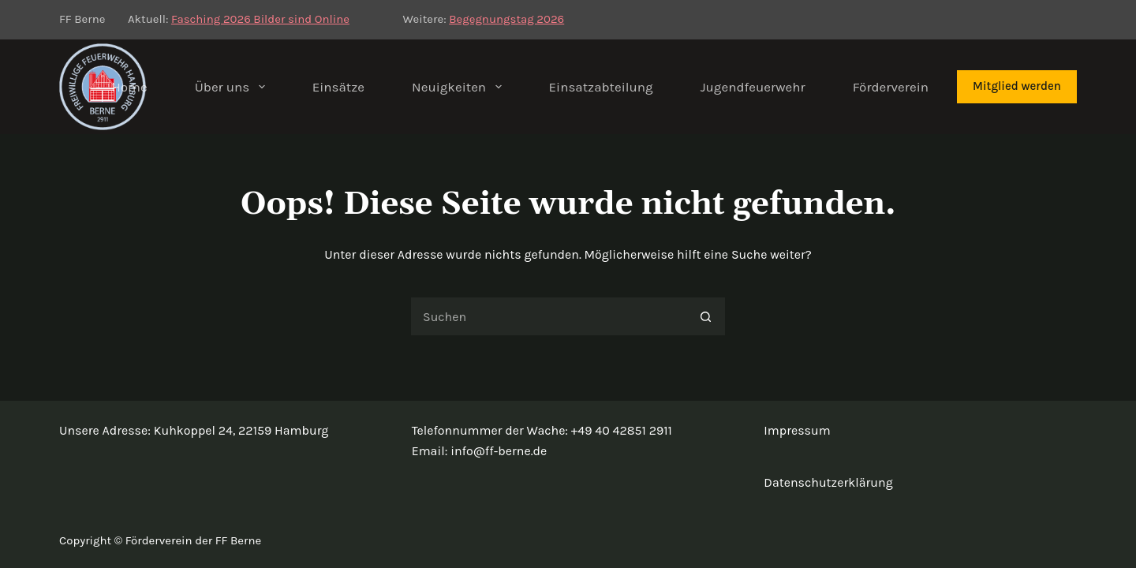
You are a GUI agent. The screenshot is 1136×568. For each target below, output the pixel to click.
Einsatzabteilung (601, 87)
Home (129, 87)
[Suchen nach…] (548, 316)
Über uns (233, 86)
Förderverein (891, 87)
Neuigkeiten (459, 86)
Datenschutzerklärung (828, 482)
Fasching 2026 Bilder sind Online (260, 19)
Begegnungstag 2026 (506, 19)
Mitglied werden (1017, 86)
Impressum (797, 430)
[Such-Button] (706, 316)
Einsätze (338, 87)
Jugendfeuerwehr (753, 87)
